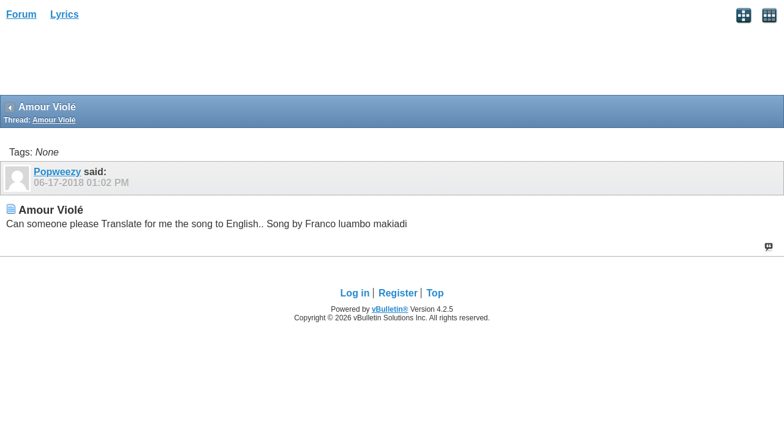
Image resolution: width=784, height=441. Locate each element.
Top (434, 293)
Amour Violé (53, 120)
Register (398, 293)
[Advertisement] (98, 61)
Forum (21, 14)
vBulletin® (390, 309)
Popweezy (57, 172)
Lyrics (64, 14)
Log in (355, 293)
